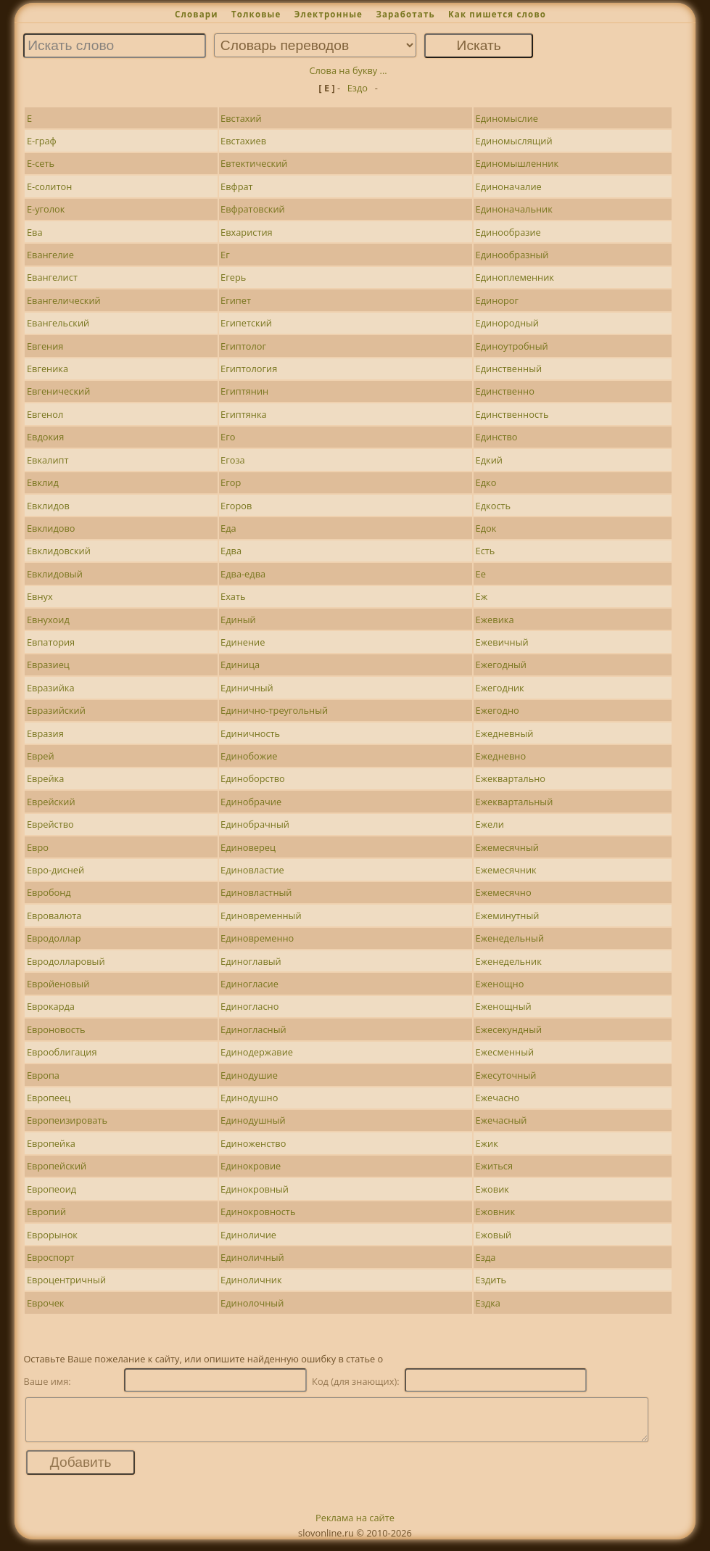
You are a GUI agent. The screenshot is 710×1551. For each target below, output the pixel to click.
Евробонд (49, 892)
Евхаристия (246, 232)
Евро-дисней (55, 869)
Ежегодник (500, 687)
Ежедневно (501, 755)
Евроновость (56, 1029)
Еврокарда (51, 1006)
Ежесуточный (506, 1075)
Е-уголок (46, 208)
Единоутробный (512, 346)
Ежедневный (505, 733)
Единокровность (257, 1211)
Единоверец (248, 847)
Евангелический (64, 300)
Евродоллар (54, 938)
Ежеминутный (508, 915)
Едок (486, 528)
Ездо (357, 87)
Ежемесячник (506, 869)
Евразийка (51, 687)
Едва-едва (242, 573)
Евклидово (51, 528)
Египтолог (243, 346)
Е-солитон (49, 186)
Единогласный (253, 1029)
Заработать (405, 14)
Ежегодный (501, 664)
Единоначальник (514, 208)
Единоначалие (509, 186)
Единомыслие (507, 118)
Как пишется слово (497, 14)
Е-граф (42, 140)
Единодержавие (256, 1051)
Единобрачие (250, 801)
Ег (225, 254)
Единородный (507, 322)
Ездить (491, 1279)
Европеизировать (67, 1120)
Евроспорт (51, 1257)
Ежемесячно (504, 892)
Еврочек (46, 1302)
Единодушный (253, 1120)
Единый (238, 619)
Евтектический (253, 163)
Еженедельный (510, 938)
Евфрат (236, 186)
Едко (486, 482)
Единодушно (249, 1097)
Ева (35, 232)
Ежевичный (502, 642)
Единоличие (248, 1234)
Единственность (512, 414)
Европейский (56, 1165)
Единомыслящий (514, 140)
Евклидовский (59, 550)
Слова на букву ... (348, 70)
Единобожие (248, 755)
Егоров (236, 505)
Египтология (248, 368)
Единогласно (249, 1006)
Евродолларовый (66, 961)
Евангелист (52, 277)
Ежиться (494, 1165)
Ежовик (492, 1189)
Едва (231, 550)
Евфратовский (252, 208)
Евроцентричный (66, 1279)
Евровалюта (54, 915)
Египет (235, 300)
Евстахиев (243, 140)
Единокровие (250, 1165)
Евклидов (48, 505)
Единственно (505, 391)
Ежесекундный (509, 1029)
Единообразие (508, 232)
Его (227, 436)
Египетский (246, 322)
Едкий (489, 459)
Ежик (487, 1143)
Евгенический (58, 391)
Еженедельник (509, 961)
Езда (486, 1257)
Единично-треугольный (274, 710)
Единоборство (252, 778)
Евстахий (241, 118)
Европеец (48, 1097)
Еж (482, 596)
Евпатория (51, 642)
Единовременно (257, 938)
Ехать (233, 596)
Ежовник (495, 1211)
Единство (497, 436)
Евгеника (47, 368)
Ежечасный (501, 1120)
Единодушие (249, 1075)
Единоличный (252, 1257)
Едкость (493, 505)
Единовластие (252, 869)
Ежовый (494, 1234)
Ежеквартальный (514, 801)
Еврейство (50, 824)
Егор (230, 482)
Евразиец (48, 664)
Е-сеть (40, 163)
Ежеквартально (510, 778)
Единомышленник (517, 163)
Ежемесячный (507, 847)
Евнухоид (48, 619)
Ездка (488, 1302)
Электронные (328, 14)
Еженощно (500, 983)
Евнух (40, 596)
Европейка (51, 1143)
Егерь (233, 277)
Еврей (40, 755)
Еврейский (51, 801)
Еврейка (45, 778)
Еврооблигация (62, 1051)
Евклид (43, 482)
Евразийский (56, 710)
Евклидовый (55, 573)
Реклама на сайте (355, 1526)
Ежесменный (505, 1051)
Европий (46, 1211)
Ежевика (495, 619)
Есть (485, 550)
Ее (481, 573)
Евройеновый (58, 983)
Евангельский (58, 322)
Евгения (45, 346)
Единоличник (250, 1279)
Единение (242, 642)
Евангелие (50, 254)
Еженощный (504, 1006)
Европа (43, 1075)
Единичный (246, 687)
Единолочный (252, 1302)
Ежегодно (497, 710)
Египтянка (243, 414)
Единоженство (253, 1143)
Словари (196, 14)
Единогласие (249, 983)
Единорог (497, 300)
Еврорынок (52, 1234)
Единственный (509, 368)
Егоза (232, 459)
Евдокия (45, 436)
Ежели (490, 824)
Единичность (250, 733)
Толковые (256, 14)
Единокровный (254, 1189)
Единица (240, 664)
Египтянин (244, 391)
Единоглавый (250, 961)
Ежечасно (498, 1097)
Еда (228, 528)
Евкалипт (48, 459)
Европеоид (51, 1189)
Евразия (45, 733)
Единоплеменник (515, 277)
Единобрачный (254, 824)
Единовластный (256, 892)
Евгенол (45, 414)
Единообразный (512, 254)
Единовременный (261, 915)
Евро (38, 847)
